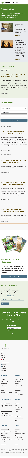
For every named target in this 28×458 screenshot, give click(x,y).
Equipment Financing (5, 387)
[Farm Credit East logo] (11, 2)
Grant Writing (17, 392)
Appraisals (17, 383)
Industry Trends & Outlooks (6, 431)
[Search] (26, 108)
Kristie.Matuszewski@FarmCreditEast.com (12, 300)
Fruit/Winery (17, 411)
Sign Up (14, 333)
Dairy (16, 405)
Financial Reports (18, 437)
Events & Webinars (4, 433)
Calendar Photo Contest (5, 441)
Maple (16, 420)
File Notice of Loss (4, 413)
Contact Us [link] (5, 303)
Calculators (3, 435)
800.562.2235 (10, 296)
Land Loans (3, 379)
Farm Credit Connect (19, 394)
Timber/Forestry (18, 409)
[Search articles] (13, 108)
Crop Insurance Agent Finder (6, 411)
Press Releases (5, 70)
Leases (2, 390)
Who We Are (17, 429)
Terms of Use (12, 452)
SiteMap (24, 449)
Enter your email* (12, 325)
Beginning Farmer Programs (6, 392)
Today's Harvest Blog (5, 429)
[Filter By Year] (14, 116)
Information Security (19, 441)
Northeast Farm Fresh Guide (6, 439)
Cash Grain (17, 403)
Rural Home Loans (4, 381)
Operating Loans (4, 383)
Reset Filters (10, 120)
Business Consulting (19, 385)
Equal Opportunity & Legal (15, 450)
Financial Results (6, 126)
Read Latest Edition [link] (14, 276)
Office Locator (3, 355)
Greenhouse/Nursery (19, 418)
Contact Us (3, 357)
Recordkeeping (18, 381)
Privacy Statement (4, 450)
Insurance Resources (5, 408)
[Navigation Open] (25, 2)
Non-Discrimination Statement (7, 415)
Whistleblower (19, 452)
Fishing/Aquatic (18, 416)
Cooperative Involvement (20, 433)
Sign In (2, 351)
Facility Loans (3, 385)
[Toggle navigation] (25, 2)
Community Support (19, 439)
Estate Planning (18, 390)
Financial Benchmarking (19, 387)
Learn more (18, 35)
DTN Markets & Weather (5, 437)
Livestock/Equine (18, 407)
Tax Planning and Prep (19, 379)
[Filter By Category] (14, 112)
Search (2, 353)
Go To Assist (3, 444)
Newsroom (17, 435)
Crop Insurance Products (5, 403)
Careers (16, 444)
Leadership (17, 431)
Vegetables (17, 413)
